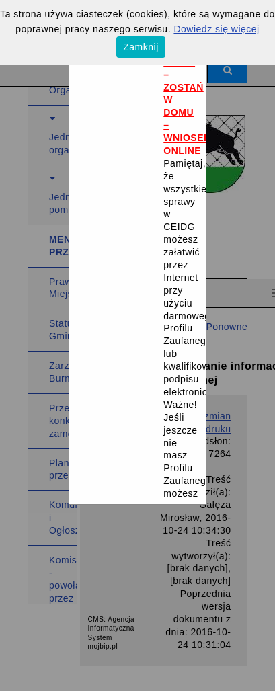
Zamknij (141, 47)
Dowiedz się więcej (216, 29)
